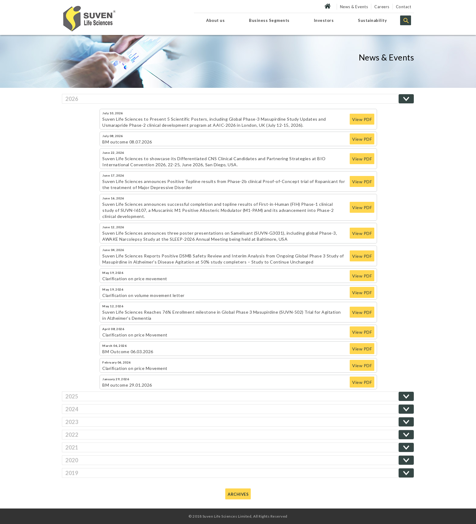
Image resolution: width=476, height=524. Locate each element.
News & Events (354, 6)
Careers (381, 6)
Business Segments (269, 20)
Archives (238, 494)
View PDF (362, 119)
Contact (403, 6)
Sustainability (372, 20)
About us (215, 20)
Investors (324, 20)
